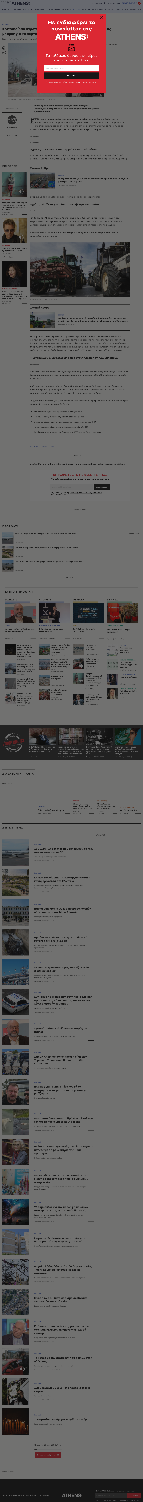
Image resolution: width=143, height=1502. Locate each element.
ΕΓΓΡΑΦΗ (71, 76)
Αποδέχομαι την (73, 82)
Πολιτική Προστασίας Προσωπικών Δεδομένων (79, 82)
